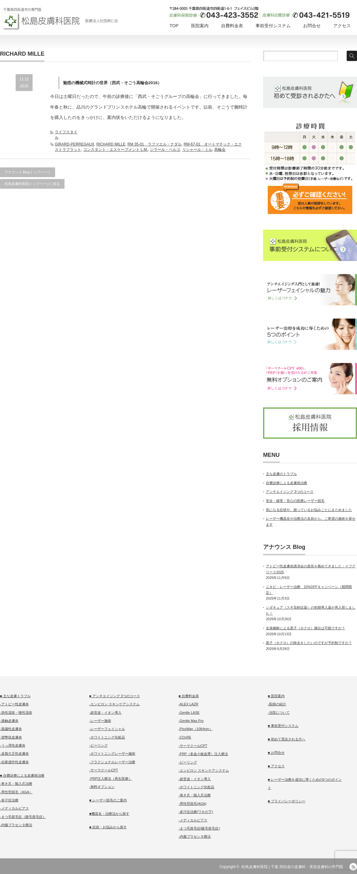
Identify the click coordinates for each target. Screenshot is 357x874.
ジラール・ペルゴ (165, 149)
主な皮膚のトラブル (281, 474)
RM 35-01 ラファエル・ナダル (154, 144)
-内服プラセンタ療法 (16, 825)
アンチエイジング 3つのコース (289, 491)
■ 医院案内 (276, 696)
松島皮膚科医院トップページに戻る (32, 184)
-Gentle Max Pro (191, 721)
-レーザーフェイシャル (107, 729)
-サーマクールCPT (103, 770)
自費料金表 (232, 25)
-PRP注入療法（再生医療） (110, 778)
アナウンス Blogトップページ (27, 172)
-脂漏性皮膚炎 (11, 729)
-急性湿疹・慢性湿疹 (16, 712)
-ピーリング (98, 745)
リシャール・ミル (197, 149)
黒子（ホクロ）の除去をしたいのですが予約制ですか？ (309, 643)
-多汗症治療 (9, 800)
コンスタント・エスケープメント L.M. (115, 149)
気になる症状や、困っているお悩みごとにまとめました (309, 510)
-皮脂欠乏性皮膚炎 (14, 753)
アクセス (342, 25)
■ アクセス (276, 766)
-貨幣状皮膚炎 (11, 737)
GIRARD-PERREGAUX (74, 144)
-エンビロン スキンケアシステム (114, 704)
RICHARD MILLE (111, 144)
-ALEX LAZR (188, 704)
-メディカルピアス (14, 808)
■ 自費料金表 (188, 696)
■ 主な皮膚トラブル (15, 696)
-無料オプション (102, 787)
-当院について (279, 712)
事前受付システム (273, 25)
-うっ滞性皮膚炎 (12, 745)
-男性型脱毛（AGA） (16, 792)
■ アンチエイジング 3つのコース (114, 696)
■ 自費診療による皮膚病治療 (22, 775)
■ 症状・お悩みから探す (108, 827)
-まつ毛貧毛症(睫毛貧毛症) (199, 828)
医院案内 (200, 25)
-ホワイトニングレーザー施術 (112, 753)
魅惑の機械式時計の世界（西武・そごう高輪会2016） (112, 82)
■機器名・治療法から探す (109, 813)
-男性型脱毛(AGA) (192, 803)
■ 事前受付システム (283, 726)
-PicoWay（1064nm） (195, 729)
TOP (173, 25)
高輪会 (219, 149)
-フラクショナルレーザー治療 (112, 762)
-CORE (184, 737)
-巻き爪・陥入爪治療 (16, 783)
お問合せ (312, 25)
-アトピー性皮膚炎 (14, 704)
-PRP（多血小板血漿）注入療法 (203, 754)
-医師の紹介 (277, 704)
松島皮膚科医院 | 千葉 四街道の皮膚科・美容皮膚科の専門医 (292, 867)
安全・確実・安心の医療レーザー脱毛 (295, 501)
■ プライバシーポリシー (286, 801)
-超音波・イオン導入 (105, 712)
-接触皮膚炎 (9, 721)
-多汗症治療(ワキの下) (195, 812)
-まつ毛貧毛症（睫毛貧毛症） (23, 817)
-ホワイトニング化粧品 (107, 737)
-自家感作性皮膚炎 (14, 762)
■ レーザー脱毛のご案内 (108, 800)
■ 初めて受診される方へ (286, 739)
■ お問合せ (276, 752)
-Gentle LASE (188, 712)
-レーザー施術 (100, 721)
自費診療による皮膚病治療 (286, 483)
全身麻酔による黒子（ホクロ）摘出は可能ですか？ (305, 628)
